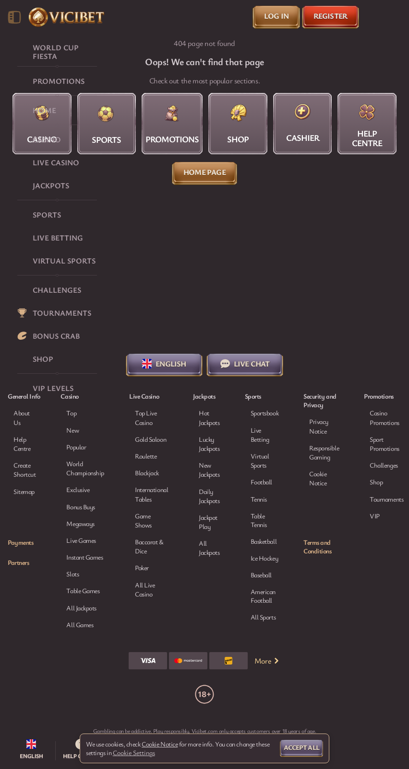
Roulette (145, 455)
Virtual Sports (260, 460)
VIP (375, 515)
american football (263, 596)
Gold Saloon (150, 439)
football (261, 482)
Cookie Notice (317, 478)
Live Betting (260, 434)
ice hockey (264, 558)
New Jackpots (209, 469)
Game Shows (143, 520)
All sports (263, 617)
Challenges (384, 465)
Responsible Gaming (324, 452)
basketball (264, 541)
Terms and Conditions (317, 546)
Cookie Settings (134, 753)
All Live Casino (145, 589)
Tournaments (386, 499)
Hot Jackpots (209, 417)
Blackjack (147, 472)
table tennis (259, 520)
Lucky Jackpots (209, 444)
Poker (142, 567)
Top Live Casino (145, 417)
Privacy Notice (318, 426)
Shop (376, 481)
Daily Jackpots (209, 496)
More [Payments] (267, 660)
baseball (261, 575)
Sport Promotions (384, 444)
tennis (259, 499)
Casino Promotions (384, 417)
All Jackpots (209, 548)
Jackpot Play (208, 522)
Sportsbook (265, 412)
